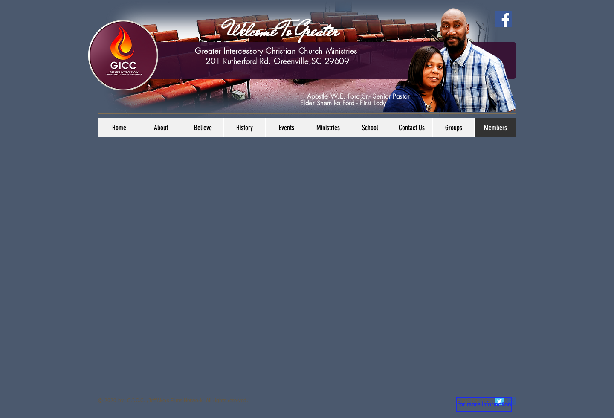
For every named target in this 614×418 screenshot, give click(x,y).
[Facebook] (503, 19)
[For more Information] (484, 404)
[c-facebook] (511, 401)
